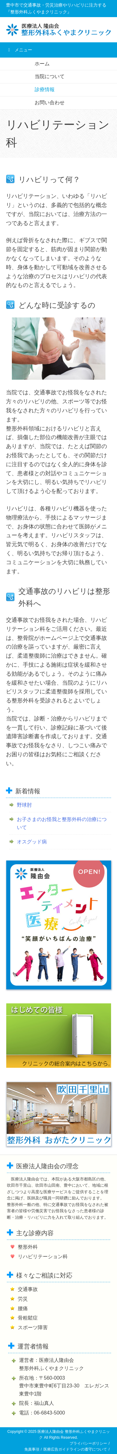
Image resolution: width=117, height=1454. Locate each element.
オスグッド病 (32, 841)
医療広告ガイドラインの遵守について (75, 1449)
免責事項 (31, 1449)
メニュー (19, 49)
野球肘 (24, 805)
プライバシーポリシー (88, 1443)
